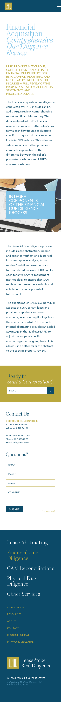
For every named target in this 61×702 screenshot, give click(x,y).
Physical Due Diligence (21, 581)
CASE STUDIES (15, 607)
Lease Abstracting (27, 543)
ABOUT (11, 621)
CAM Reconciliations (30, 569)
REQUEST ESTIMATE (19, 635)
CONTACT (13, 628)
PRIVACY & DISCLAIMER (21, 642)
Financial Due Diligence (22, 556)
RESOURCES (14, 614)
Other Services (23, 594)
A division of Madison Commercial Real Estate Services (24, 683)
